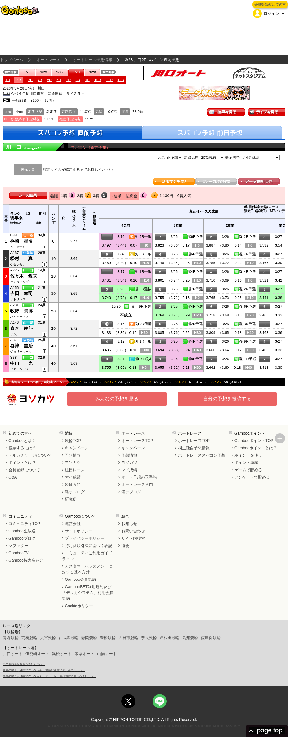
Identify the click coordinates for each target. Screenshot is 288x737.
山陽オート (107, 653)
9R (87, 80)
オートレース (48, 59)
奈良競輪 (149, 637)
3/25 (26, 72)
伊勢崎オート (37, 653)
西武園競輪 (68, 637)
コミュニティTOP (24, 523)
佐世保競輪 (211, 637)
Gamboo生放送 (22, 531)
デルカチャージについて (30, 455)
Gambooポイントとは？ (255, 448)
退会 (125, 545)
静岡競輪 (89, 637)
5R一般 (145, 254)
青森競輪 (11, 637)
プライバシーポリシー (84, 538)
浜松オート (62, 653)
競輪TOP (73, 440)
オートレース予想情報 (92, 59)
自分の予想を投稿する (227, 398)
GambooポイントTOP (253, 440)
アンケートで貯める (252, 477)
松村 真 (21, 258)
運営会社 (73, 523)
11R (109, 80)
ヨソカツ (73, 462)
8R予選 (197, 359)
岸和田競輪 (169, 637)
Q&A (12, 477)
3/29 (92, 72)
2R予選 (250, 236)
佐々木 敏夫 (23, 276)
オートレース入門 (137, 484)
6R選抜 (145, 289)
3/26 (43, 72)
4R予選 (197, 271)
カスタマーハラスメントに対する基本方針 (87, 569)
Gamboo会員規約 (80, 579)
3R (30, 80)
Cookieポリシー (79, 606)
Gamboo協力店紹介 (25, 560)
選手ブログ (75, 492)
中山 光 (21, 363)
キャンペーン (77, 448)
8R (78, 80)
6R (58, 80)
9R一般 (145, 236)
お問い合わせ (133, 531)
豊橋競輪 (108, 637)
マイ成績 (73, 477)
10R (97, 80)
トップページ (12, 59)
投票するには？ (22, 448)
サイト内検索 (133, 538)
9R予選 (145, 306)
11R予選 (249, 359)
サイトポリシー (79, 531)
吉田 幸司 (21, 293)
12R (121, 80)
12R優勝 (145, 324)
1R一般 (145, 271)
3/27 (59, 72)
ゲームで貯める (248, 470)
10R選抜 (145, 359)
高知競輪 (190, 637)
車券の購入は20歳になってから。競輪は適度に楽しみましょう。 (44, 670)
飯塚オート (84, 653)
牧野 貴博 (21, 311)
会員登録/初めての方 (270, 4)
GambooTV (18, 553)
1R (7, 80)
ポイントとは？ (22, 462)
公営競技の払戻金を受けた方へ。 (24, 664)
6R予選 (197, 236)
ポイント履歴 (246, 462)
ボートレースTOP (194, 440)
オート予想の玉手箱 (139, 477)
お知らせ (129, 523)
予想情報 (73, 455)
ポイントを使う (248, 455)
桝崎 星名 (21, 241)
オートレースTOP (137, 440)
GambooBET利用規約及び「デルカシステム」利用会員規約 (87, 592)
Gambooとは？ (22, 440)
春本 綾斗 (21, 328)
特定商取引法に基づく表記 (88, 545)
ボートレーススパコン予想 (201, 455)
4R (40, 80)
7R (68, 80)
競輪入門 (73, 484)
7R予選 (250, 254)
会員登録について (24, 470)
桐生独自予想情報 (194, 448)
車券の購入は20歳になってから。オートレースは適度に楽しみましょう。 (49, 676)
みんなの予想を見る (116, 398)
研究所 (71, 499)
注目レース (75, 470)
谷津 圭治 (21, 345)
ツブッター (18, 545)
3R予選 (250, 324)
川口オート (13, 653)
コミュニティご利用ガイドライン (87, 556)
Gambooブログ (22, 538)
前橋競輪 (29, 637)
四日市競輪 (128, 637)
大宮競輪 (48, 637)
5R (49, 80)
